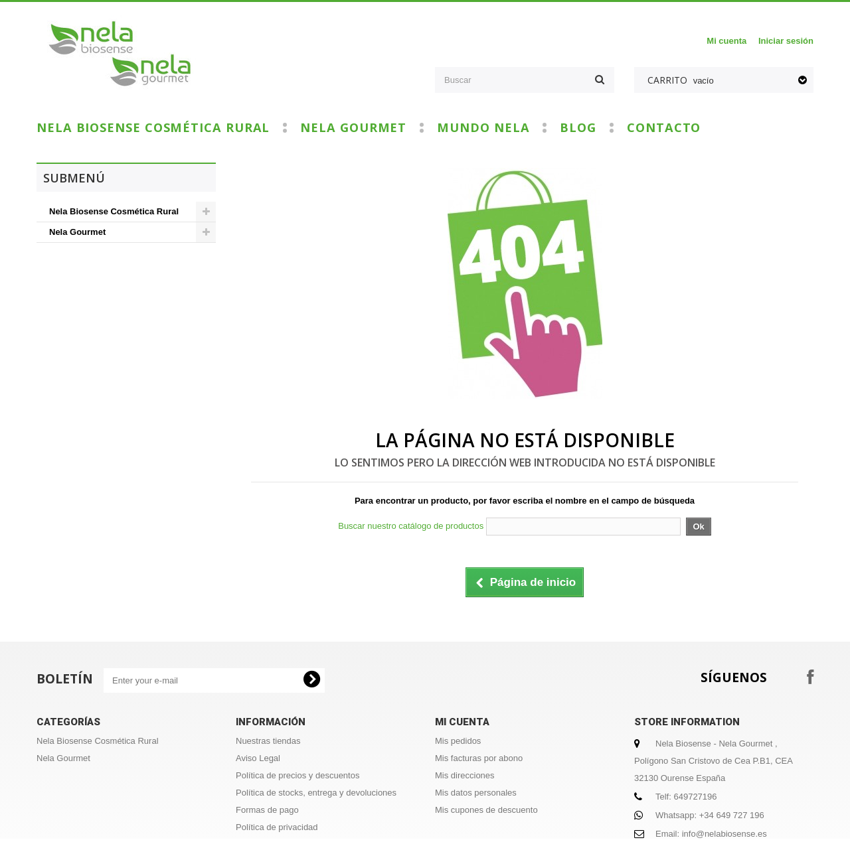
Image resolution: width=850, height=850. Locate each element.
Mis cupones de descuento (486, 810)
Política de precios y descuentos (297, 775)
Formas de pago (267, 810)
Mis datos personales (476, 793)
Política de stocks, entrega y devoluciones (316, 793)
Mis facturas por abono (479, 758)
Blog (578, 128)
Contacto (664, 128)
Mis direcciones (465, 775)
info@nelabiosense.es (724, 834)
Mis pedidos (458, 741)
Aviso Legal (258, 758)
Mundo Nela (483, 128)
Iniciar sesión (785, 41)
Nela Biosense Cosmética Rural (153, 128)
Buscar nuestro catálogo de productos (410, 526)
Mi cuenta (726, 41)
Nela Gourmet (353, 128)
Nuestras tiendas (268, 741)
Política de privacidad (277, 827)
